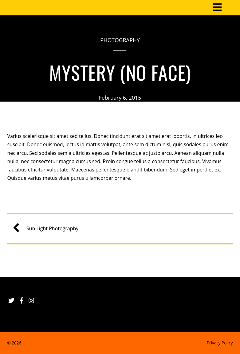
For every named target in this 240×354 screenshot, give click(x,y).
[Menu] (217, 6)
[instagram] (31, 299)
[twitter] (11, 299)
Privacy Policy (220, 343)
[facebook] (21, 299)
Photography (120, 40)
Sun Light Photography (48, 228)
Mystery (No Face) (120, 72)
